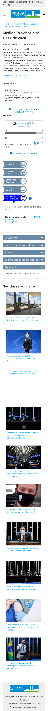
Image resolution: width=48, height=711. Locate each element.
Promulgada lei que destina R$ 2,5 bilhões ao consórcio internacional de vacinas (22, 627)
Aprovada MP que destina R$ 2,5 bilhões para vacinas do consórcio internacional (21, 665)
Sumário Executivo (10, 75)
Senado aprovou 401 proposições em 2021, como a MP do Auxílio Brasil (22, 372)
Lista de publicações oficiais (20, 245)
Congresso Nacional (12, 24)
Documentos (12, 237)
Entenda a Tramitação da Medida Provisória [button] (24, 110)
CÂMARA (39, 2)
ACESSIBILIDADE (21, 2)
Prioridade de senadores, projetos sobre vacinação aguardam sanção (21, 510)
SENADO (32, 2)
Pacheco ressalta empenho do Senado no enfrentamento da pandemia (23, 549)
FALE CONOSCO (8, 2)
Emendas (10, 252)
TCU (4, 5)
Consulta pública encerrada (24, 125)
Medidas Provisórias (12, 26)
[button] (35, 144)
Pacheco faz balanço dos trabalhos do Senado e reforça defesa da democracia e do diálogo (23, 435)
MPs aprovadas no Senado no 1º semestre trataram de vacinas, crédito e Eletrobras (23, 473)
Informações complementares (21, 259)
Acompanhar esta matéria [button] (24, 153)
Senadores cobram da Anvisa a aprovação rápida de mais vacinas (21, 587)
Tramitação (11, 267)
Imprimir (23, 75)
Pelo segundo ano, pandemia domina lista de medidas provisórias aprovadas (23, 318)
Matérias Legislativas (31, 24)
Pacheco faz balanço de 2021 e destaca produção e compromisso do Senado (22, 358)
